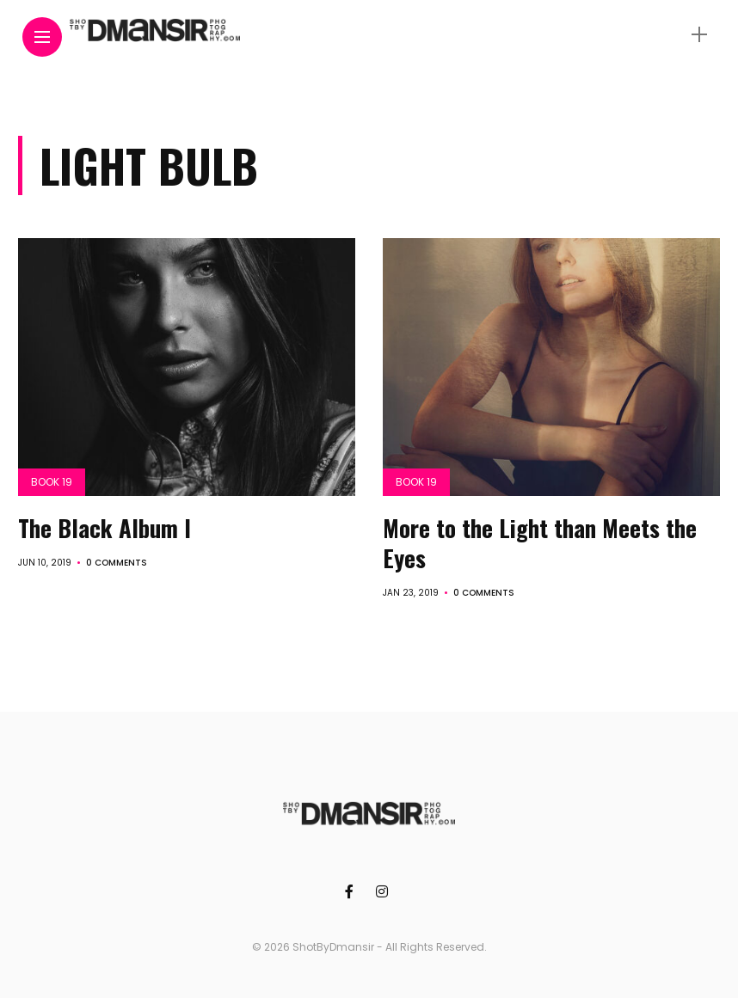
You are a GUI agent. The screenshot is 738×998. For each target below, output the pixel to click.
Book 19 (51, 482)
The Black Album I (104, 528)
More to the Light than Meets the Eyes (540, 543)
